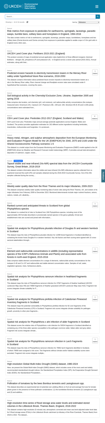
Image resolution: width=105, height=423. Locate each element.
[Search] (98, 16)
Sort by (74, 22)
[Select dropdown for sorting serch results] (89, 22)
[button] (27, 22)
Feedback (103, 176)
